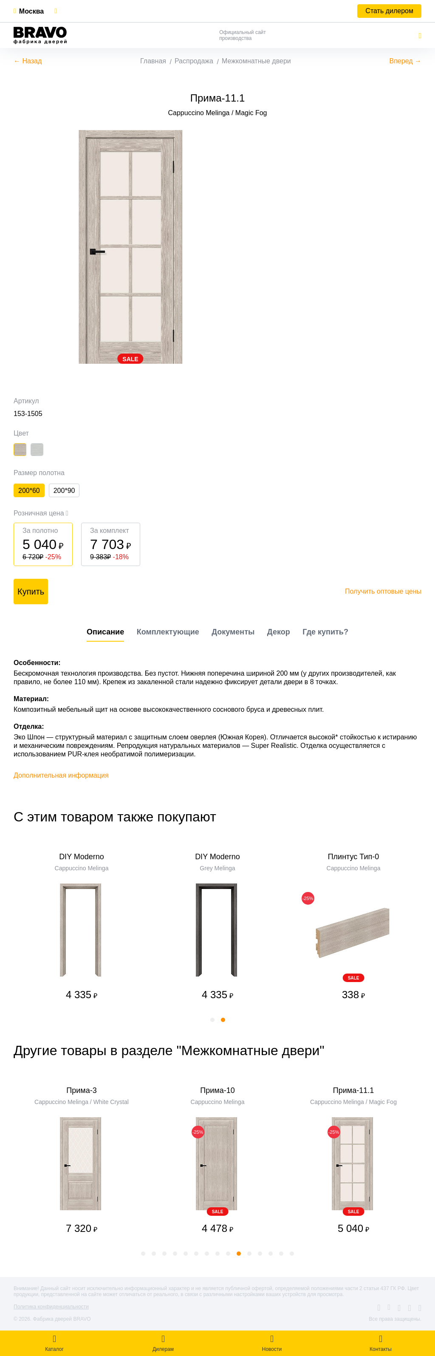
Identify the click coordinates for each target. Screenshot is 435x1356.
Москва (31, 11)
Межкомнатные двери (256, 61)
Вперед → (405, 61)
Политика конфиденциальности (51, 1307)
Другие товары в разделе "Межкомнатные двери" (169, 1050)
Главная (153, 61)
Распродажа (194, 61)
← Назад (28, 61)
